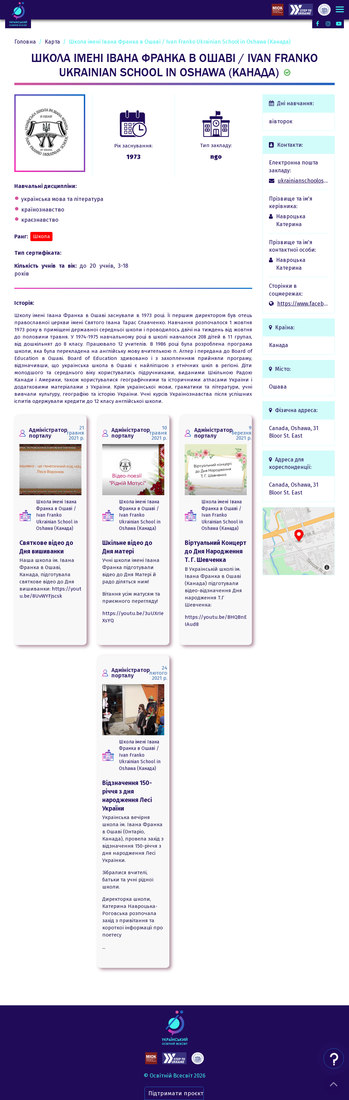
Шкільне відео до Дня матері (127, 547)
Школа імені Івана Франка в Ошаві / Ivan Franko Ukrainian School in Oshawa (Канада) (57, 515)
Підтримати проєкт (175, 1093)
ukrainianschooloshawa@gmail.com (303, 180)
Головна (25, 41)
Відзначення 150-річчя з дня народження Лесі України (127, 796)
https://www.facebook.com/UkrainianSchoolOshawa (303, 303)
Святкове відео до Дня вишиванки (46, 547)
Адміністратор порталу (48, 433)
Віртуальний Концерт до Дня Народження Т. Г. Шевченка (215, 551)
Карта (52, 41)
